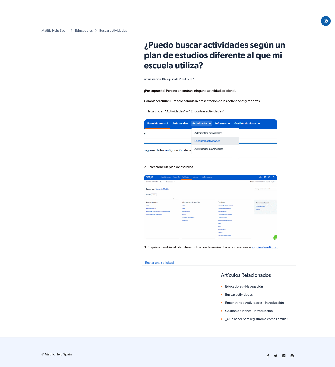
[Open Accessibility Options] (326, 21)
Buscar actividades (113, 31)
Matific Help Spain (54, 31)
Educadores (84, 31)
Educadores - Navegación (244, 286)
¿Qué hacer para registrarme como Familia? (256, 319)
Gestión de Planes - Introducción (249, 311)
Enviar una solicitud (159, 263)
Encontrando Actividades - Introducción (254, 303)
